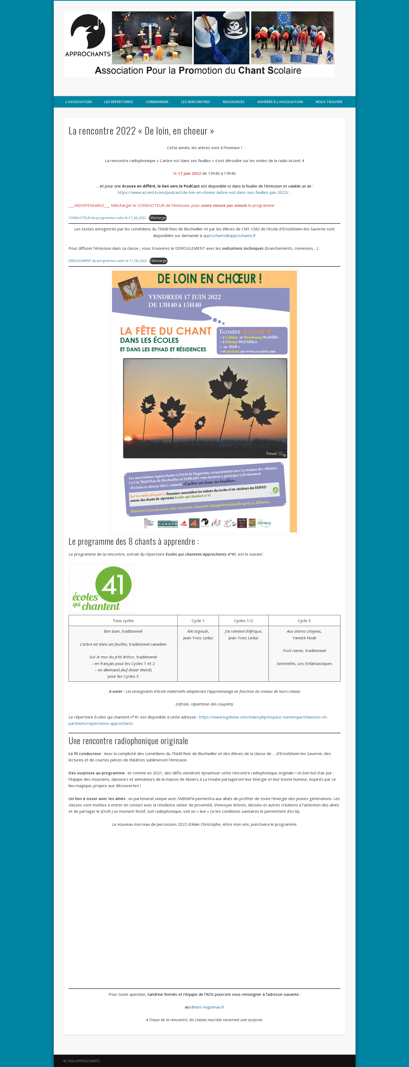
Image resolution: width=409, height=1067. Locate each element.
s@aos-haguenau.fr (204, 1007)
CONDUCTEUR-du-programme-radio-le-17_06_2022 (107, 218)
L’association (78, 101)
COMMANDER (157, 101)
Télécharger (158, 218)
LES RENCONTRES (195, 101)
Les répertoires (118, 101)
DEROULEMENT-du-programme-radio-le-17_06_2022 (108, 260)
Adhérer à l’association (280, 101)
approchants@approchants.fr (229, 235)
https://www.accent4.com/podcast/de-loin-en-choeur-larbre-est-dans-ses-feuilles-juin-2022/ (203, 192)
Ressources (234, 101)
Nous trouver (329, 101)
